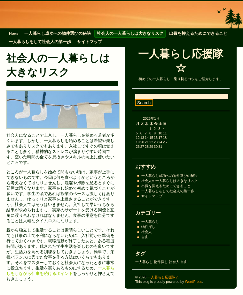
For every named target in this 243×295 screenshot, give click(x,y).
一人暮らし (150, 221)
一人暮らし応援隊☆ (163, 277)
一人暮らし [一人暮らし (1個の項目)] (144, 262)
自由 (144, 237)
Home (13, 33)
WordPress (193, 282)
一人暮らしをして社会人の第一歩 (40, 41)
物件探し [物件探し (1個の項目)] (161, 262)
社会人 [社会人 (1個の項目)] (174, 262)
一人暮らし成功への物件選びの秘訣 (57, 33)
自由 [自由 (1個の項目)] (183, 262)
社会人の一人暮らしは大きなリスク (130, 33)
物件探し (148, 227)
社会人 (146, 232)
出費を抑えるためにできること (198, 33)
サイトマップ (89, 41)
